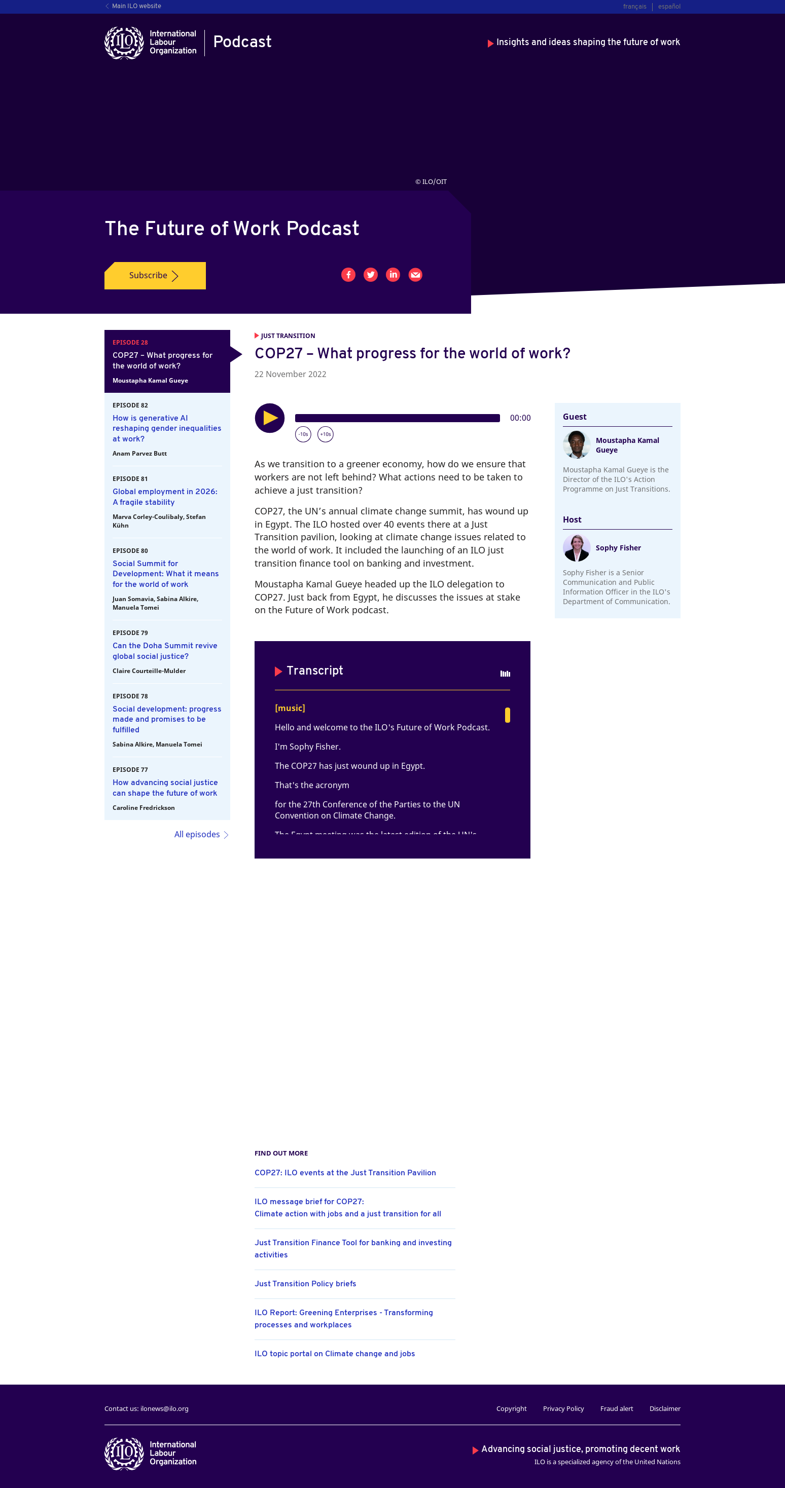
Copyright (511, 1408)
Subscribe (155, 276)
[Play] (270, 418)
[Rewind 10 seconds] (303, 434)
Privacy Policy (563, 1408)
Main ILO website (132, 6)
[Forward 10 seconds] (325, 434)
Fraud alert (616, 1408)
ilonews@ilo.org (164, 1408)
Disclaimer (665, 1408)
